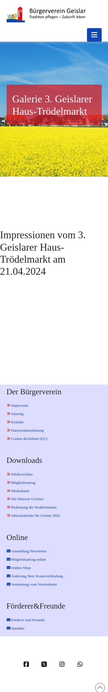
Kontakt (15, 422)
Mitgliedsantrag (21, 482)
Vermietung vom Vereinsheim (32, 584)
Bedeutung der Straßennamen (32, 507)
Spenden (15, 628)
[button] (94, 35)
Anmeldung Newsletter (27, 551)
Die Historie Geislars (25, 499)
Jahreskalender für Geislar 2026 (33, 515)
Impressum (18, 405)
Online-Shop (19, 568)
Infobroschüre (20, 474)
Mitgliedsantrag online (26, 559)
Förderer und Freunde (26, 620)
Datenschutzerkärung (25, 430)
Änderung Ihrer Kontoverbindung (35, 576)
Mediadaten (18, 491)
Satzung (15, 414)
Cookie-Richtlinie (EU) (27, 438)
